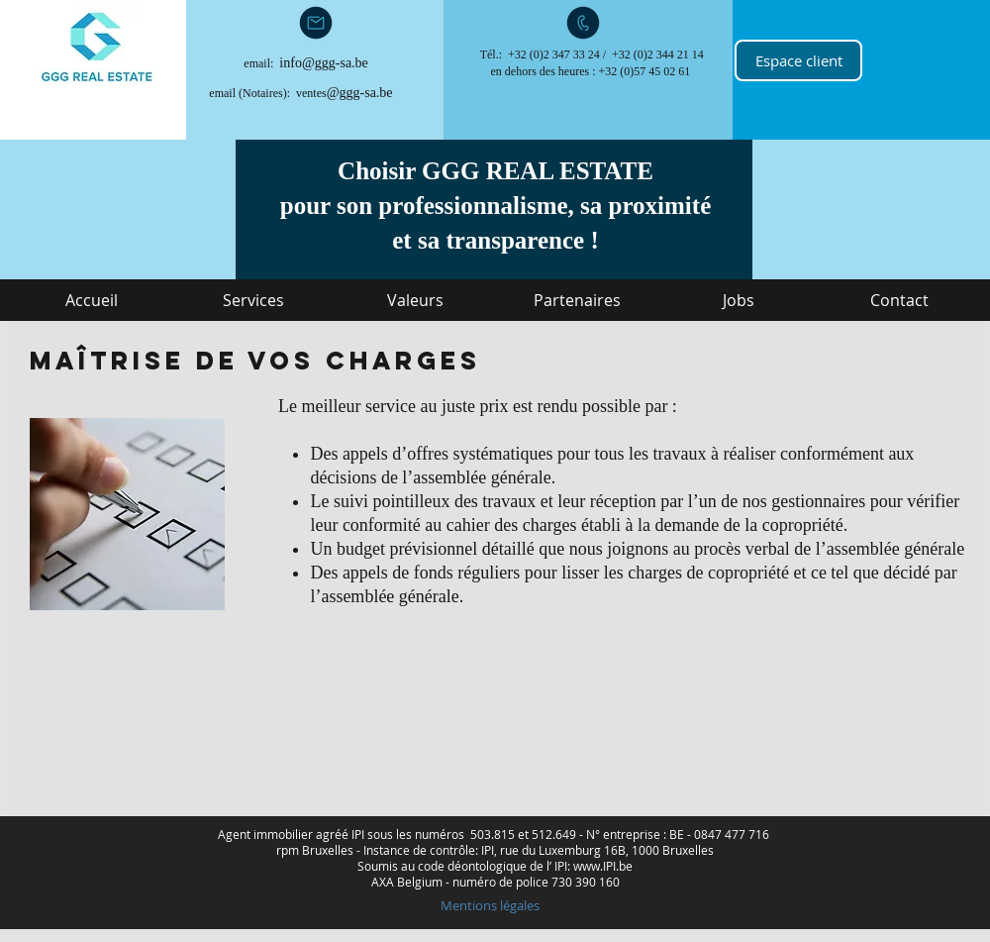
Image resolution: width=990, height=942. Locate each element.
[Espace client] (798, 60)
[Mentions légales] (489, 905)
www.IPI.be (603, 866)
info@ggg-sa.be (323, 62)
